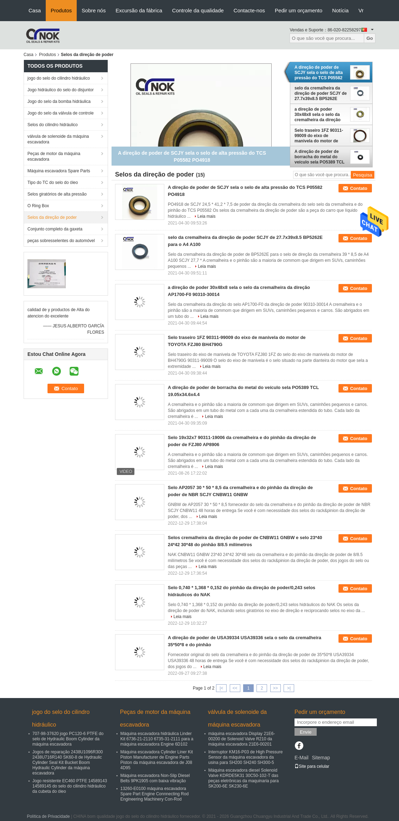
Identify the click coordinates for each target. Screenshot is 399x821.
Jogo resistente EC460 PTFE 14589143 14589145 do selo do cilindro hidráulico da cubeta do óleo (69, 786)
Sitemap (321, 757)
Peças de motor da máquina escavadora (53, 156)
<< (235, 688)
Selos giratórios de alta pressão (57, 194)
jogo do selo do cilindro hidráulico (58, 78)
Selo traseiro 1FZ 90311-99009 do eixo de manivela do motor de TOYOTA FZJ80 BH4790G (319, 135)
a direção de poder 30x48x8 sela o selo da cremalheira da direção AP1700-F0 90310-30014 (318, 114)
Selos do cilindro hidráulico (52, 124)
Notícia (340, 10)
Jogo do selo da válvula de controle (60, 113)
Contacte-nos (249, 10)
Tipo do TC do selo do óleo (52, 182)
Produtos (61, 10)
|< (221, 688)
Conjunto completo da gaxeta (54, 229)
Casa (34, 10)
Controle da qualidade (198, 10)
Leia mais (206, 216)
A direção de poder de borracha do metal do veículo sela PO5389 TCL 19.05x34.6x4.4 (319, 157)
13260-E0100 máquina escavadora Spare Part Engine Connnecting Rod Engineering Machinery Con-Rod (154, 794)
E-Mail (301, 757)
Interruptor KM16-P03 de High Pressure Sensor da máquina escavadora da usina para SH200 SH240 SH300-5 (245, 757)
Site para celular (311, 766)
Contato (358, 188)
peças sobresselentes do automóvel (61, 240)
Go (369, 38)
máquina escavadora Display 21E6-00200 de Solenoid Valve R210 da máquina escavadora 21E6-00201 (241, 739)
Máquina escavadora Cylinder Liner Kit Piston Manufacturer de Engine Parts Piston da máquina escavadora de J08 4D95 (156, 759)
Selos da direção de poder (52, 217)
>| (289, 688)
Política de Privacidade (48, 816)
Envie (305, 732)
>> (275, 688)
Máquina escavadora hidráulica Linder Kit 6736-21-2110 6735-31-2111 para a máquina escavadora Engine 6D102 (157, 739)
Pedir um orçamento (298, 10)
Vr (361, 10)
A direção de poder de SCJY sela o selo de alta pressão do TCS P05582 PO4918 (318, 72)
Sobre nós (94, 10)
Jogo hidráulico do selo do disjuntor (60, 89)
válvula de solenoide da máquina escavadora (58, 139)
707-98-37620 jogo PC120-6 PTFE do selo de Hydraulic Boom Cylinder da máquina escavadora (67, 739)
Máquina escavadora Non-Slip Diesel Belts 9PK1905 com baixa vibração (155, 778)
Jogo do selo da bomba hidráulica (58, 101)
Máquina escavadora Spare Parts (58, 170)
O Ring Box (38, 205)
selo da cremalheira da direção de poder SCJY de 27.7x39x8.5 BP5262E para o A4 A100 (320, 93)
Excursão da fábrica (138, 10)
